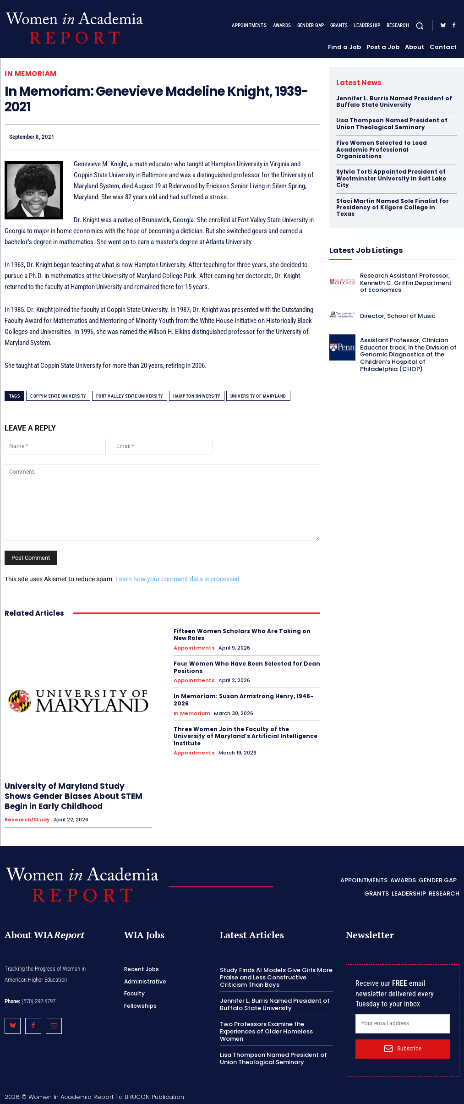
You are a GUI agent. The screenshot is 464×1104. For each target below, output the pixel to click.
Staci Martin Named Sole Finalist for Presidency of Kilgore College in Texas (392, 207)
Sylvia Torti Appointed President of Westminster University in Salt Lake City (391, 178)
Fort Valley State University (129, 396)
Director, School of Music (397, 316)
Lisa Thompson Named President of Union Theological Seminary (392, 123)
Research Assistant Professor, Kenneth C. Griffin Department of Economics (406, 282)
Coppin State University (58, 396)
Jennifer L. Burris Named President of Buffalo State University (394, 101)
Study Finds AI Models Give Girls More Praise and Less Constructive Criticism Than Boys (276, 977)
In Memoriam (31, 73)
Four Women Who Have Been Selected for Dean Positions (247, 667)
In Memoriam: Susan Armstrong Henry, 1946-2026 (243, 699)
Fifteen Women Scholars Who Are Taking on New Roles (242, 634)
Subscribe (402, 1048)
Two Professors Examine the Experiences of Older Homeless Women (266, 1031)
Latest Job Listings (366, 250)
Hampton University (196, 396)
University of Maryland (258, 396)
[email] (402, 1023)
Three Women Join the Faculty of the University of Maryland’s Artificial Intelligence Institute (245, 736)
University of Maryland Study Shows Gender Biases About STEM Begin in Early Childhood (73, 796)
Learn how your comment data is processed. (178, 579)
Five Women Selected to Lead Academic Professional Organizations (381, 149)
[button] (420, 25)
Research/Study (27, 820)
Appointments (194, 648)
